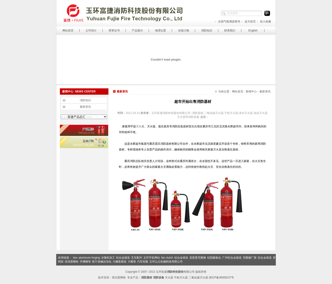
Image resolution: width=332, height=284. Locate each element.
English (252, 30)
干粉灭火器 (181, 277)
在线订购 (183, 30)
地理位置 (160, 30)
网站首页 (68, 30)
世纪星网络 (119, 277)
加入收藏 (263, 21)
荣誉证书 (114, 30)
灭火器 (140, 126)
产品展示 (137, 30)
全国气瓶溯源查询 (227, 21)
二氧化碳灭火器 (198, 277)
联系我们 (229, 30)
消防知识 (206, 30)
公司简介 (91, 30)
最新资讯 (85, 106)
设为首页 (248, 21)
